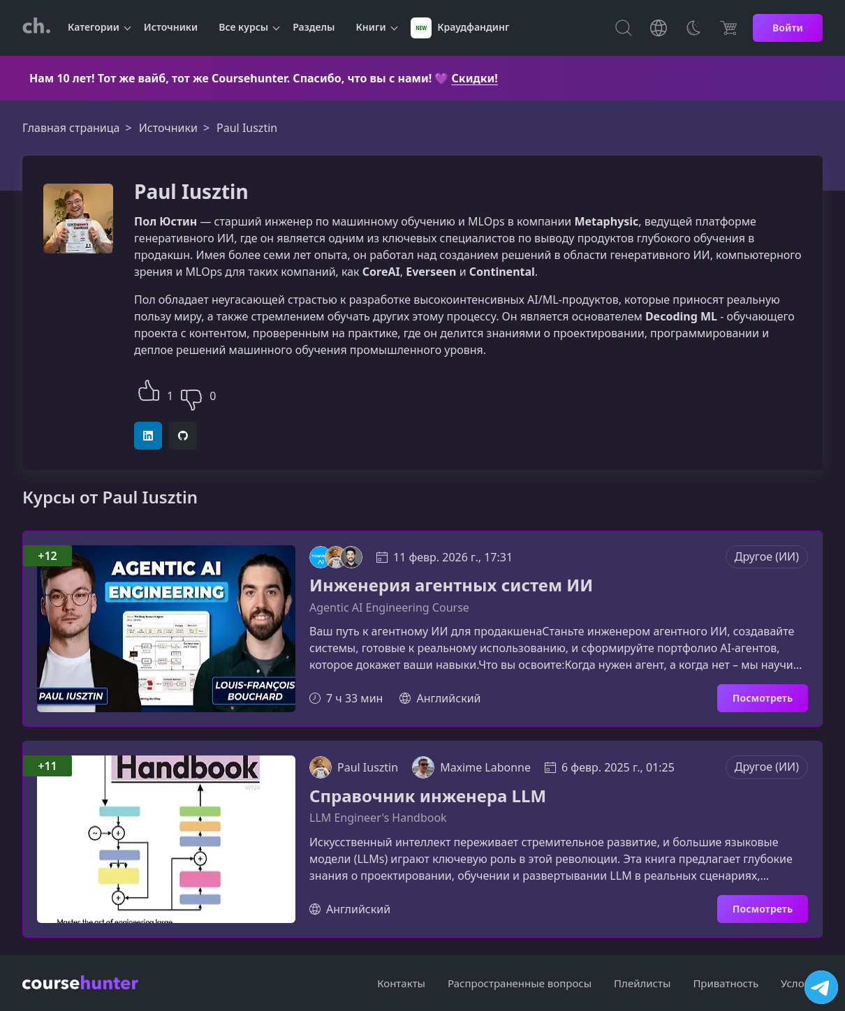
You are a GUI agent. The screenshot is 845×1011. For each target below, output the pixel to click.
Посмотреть (763, 697)
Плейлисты (642, 983)
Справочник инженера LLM (427, 796)
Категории (93, 27)
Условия (802, 983)
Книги (371, 27)
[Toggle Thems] (693, 28)
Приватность (725, 983)
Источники (171, 27)
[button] (148, 388)
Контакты (401, 983)
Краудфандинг (460, 27)
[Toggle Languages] (659, 28)
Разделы (314, 27)
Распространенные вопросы (520, 983)
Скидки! (475, 78)
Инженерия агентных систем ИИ (451, 585)
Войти (787, 27)
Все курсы (243, 27)
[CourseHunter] (36, 28)
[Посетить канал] (821, 987)
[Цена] (728, 28)
